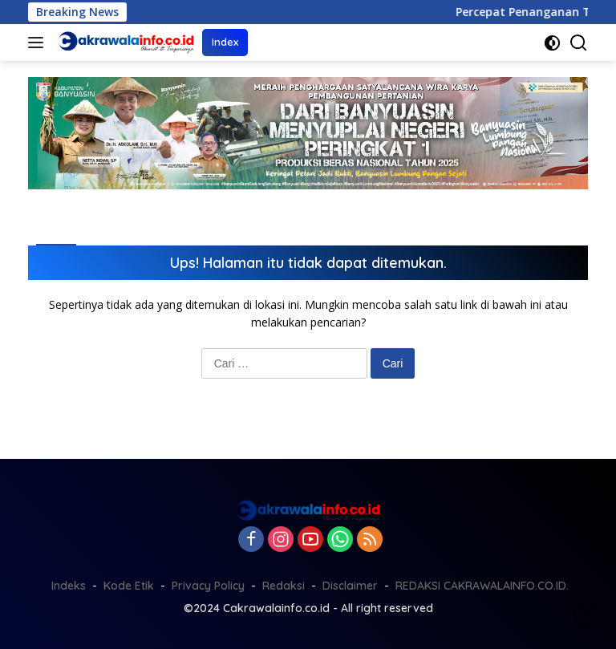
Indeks (68, 585)
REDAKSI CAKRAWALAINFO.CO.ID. (482, 585)
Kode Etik (128, 585)
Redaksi (283, 585)
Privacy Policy (208, 585)
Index (225, 41)
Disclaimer (350, 585)
